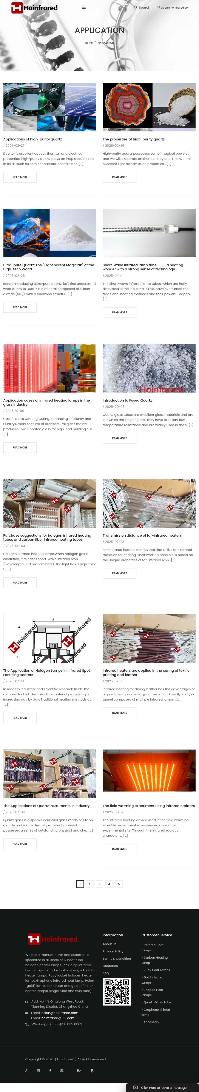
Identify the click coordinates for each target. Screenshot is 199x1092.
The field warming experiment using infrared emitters (149, 805)
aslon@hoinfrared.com (173, 7)
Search (142, 7)
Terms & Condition (117, 958)
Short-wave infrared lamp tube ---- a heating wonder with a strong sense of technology (143, 267)
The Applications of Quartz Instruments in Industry (46, 805)
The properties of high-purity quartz (134, 139)
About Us (109, 944)
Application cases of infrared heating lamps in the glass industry (46, 402)
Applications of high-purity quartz (32, 139)
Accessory (151, 1022)
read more (20, 177)
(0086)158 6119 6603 (66, 1024)
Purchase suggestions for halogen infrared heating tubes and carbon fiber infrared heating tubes (47, 537)
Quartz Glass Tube (157, 1002)
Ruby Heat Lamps (157, 970)
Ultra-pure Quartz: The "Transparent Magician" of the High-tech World (48, 267)
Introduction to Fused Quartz (127, 400)
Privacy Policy (113, 951)
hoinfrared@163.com (57, 1018)
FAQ (106, 973)
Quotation (110, 966)
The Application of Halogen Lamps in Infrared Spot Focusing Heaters (46, 672)
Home (89, 43)
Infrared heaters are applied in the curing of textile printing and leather (146, 672)
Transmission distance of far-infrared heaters (142, 535)
